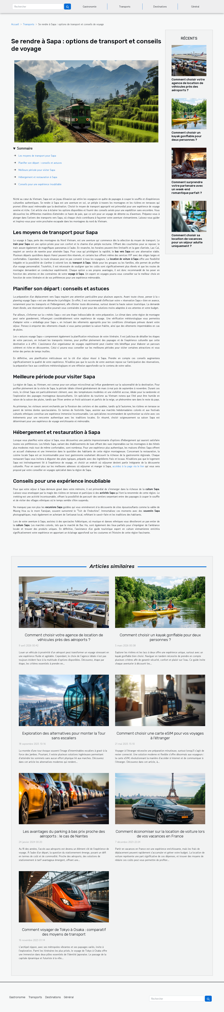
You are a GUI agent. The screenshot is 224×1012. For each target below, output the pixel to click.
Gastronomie (89, 6)
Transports (124, 6)
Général (195, 6)
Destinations (160, 6)
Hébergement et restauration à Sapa (37, 177)
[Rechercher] (37, 6)
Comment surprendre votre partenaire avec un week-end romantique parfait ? (187, 187)
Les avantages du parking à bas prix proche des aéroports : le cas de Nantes (64, 833)
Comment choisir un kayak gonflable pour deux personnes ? (187, 136)
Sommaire (24, 148)
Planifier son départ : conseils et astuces (40, 163)
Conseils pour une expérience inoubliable (39, 184)
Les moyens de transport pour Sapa (37, 155)
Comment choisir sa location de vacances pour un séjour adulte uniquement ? (187, 240)
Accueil (15, 24)
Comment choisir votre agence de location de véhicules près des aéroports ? (188, 85)
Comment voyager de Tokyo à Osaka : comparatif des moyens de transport (64, 932)
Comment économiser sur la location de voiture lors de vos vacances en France (160, 833)
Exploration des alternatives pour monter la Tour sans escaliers (63, 735)
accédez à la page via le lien (128, 466)
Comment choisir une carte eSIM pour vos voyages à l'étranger (160, 735)
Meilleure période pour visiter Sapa (36, 170)
